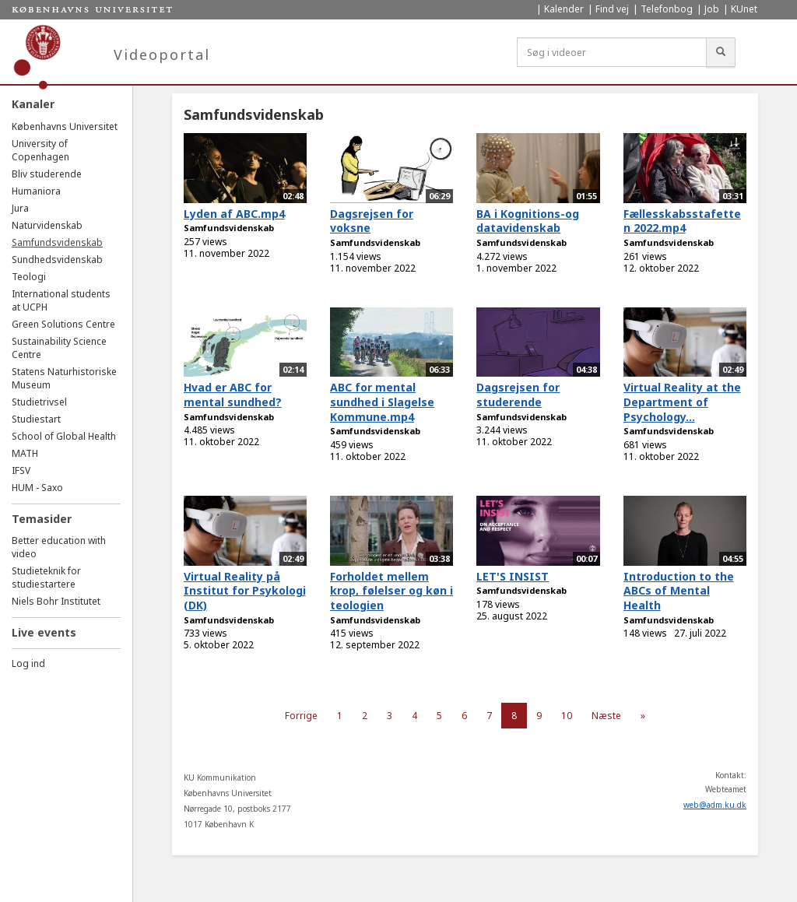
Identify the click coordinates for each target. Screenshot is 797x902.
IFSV (21, 470)
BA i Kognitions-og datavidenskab (527, 221)
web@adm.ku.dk (714, 804)
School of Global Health (64, 436)
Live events (44, 632)
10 (566, 715)
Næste (606, 715)
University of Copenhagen (40, 150)
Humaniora (36, 191)
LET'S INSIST (512, 576)
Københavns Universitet (65, 126)
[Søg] (721, 52)
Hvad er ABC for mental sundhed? (233, 394)
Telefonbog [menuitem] (667, 9)
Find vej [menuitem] (612, 9)
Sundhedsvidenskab (57, 259)
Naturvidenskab (47, 225)
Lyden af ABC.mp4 (234, 213)
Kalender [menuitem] (564, 9)
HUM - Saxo (37, 487)
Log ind (28, 663)
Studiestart (36, 419)
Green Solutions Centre (63, 324)
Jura (20, 208)
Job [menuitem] (711, 9)
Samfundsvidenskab (57, 242)
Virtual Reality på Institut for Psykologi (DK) (245, 590)
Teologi (29, 276)
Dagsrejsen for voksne (371, 221)
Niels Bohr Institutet (56, 601)
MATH (25, 453)
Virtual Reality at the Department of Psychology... (682, 401)
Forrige (301, 715)
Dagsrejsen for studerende (518, 394)
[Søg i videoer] (612, 52)
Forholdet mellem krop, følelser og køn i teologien (391, 590)
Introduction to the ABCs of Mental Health (678, 590)
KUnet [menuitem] (744, 9)
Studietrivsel (39, 402)
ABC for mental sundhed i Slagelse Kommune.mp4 (382, 401)
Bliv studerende (47, 174)
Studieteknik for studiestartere (46, 577)
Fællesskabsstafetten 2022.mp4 (682, 221)
